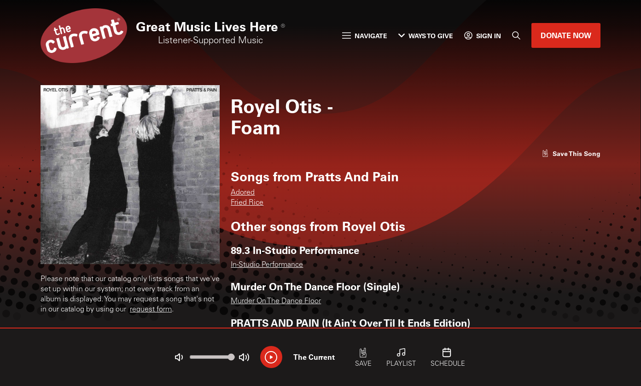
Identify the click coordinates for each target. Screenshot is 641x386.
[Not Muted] (178, 357)
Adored (243, 192)
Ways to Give (425, 35)
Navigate (364, 35)
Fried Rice (247, 203)
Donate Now (566, 35)
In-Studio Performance (267, 265)
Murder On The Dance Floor (276, 301)
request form (151, 309)
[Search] (516, 35)
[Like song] (571, 153)
